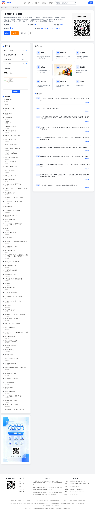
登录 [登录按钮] (91, 3)
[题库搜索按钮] (75, 3)
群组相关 (44, 3)
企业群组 (21, 489)
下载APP (37, 3)
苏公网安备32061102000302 (63, 508)
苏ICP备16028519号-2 (50, 508)
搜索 (20, 486)
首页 (25, 3)
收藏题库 (14, 33)
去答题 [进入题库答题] (7, 33)
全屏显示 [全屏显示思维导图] (15, 91)
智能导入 (30, 3)
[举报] (30, 33)
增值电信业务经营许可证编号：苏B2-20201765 (47, 506)
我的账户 (21, 491)
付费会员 (21, 484)
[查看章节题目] (26, 50)
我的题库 (51, 3)
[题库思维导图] (15, 80)
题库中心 (7, 7)
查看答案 (87, 102)
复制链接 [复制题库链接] (23, 33)
